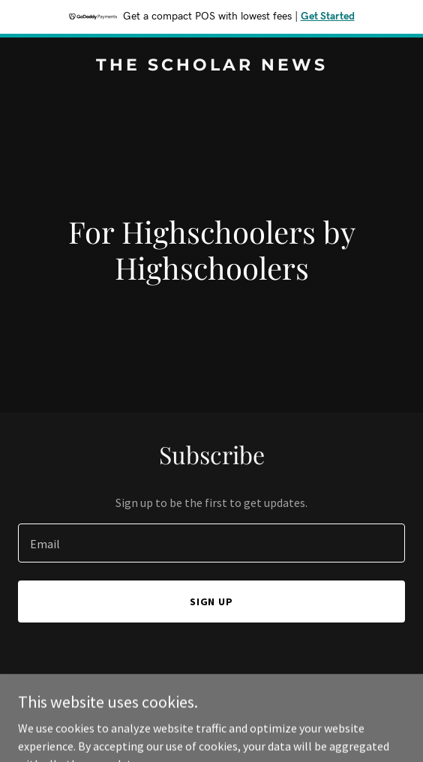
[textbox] (211, 543)
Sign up (212, 601)
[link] (211, 66)
